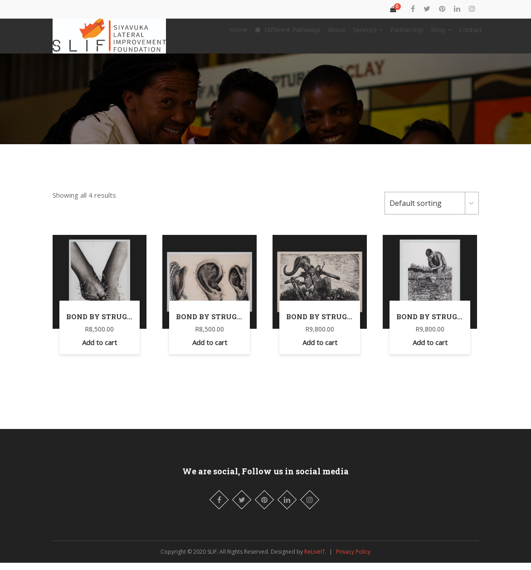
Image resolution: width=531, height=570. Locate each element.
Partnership (407, 33)
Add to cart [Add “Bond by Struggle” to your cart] (99, 349)
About (337, 33)
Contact (470, 33)
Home (238, 33)
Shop (441, 33)
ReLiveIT (314, 559)
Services (368, 33)
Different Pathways (288, 33)
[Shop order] (432, 210)
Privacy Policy (353, 559)
